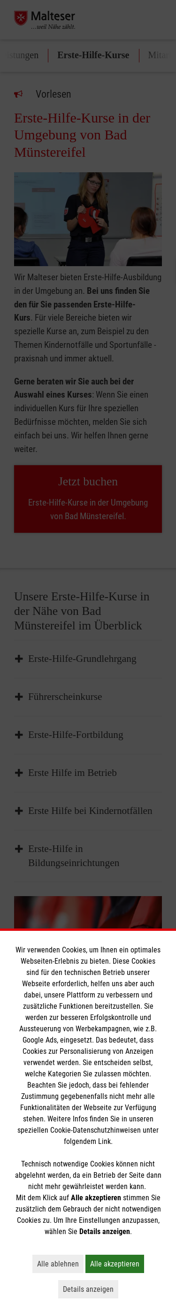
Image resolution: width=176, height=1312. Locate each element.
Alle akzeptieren (117, 1263)
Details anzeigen (90, 1289)
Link (104, 1141)
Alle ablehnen (60, 1263)
